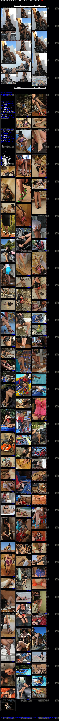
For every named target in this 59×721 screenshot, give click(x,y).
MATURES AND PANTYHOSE (7, 111)
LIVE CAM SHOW (23, 0)
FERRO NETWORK (5, 118)
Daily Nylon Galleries (6, 153)
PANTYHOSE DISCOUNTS (6, 107)
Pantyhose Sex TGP (6, 154)
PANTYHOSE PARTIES (5, 100)
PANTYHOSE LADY (5, 137)
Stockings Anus (5, 165)
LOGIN (30, 0)
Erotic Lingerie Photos (7, 152)
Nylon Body (4, 164)
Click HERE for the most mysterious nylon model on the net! (30, 6)
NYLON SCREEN (4, 109)
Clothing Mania (5, 146)
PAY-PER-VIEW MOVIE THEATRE (8, 0)
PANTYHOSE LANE (5, 135)
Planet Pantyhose (5, 147)
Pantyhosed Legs (6, 159)
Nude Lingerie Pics (6, 148)
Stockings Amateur (6, 163)
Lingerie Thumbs (5, 149)
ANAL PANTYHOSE (5, 128)
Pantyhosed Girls (6, 156)
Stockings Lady (5, 162)
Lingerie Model (5, 145)
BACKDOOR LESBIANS (6, 121)
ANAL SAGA (3, 125)
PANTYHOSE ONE (4, 102)
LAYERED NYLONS (5, 131)
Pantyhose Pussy (6, 160)
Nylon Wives (5, 157)
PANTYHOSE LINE (4, 104)
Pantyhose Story (6, 161)
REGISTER (37, 0)
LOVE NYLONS (4, 114)
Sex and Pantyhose (6, 158)
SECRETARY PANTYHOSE (6, 97)
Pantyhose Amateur (6, 155)
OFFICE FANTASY (4, 140)
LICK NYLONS (4, 116)
